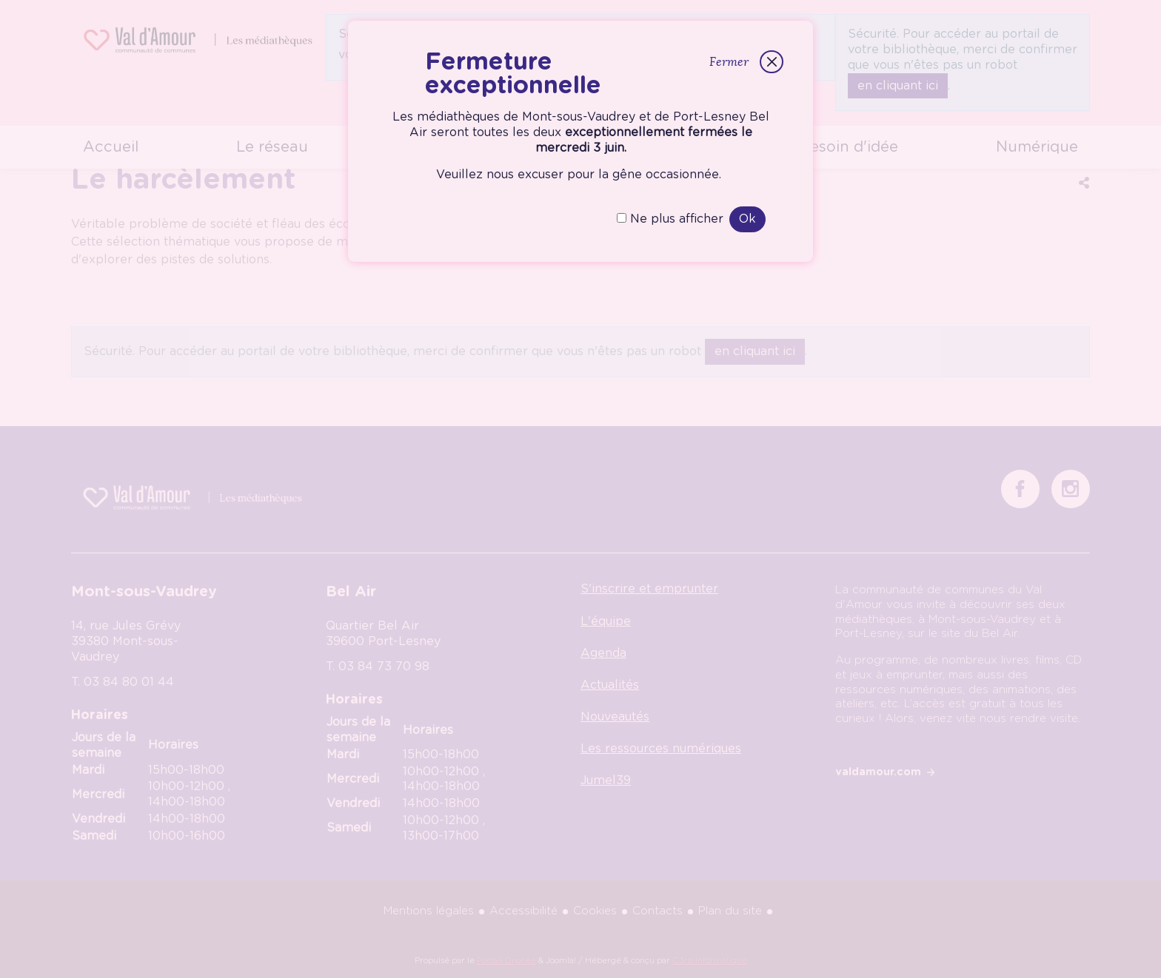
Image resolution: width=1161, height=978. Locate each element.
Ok (747, 219)
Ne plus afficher (670, 219)
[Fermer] (771, 61)
